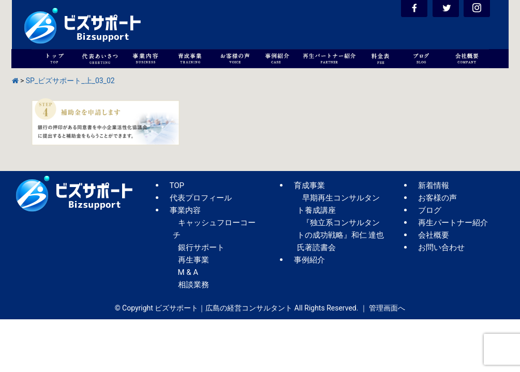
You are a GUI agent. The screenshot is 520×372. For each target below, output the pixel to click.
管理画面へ (387, 308)
